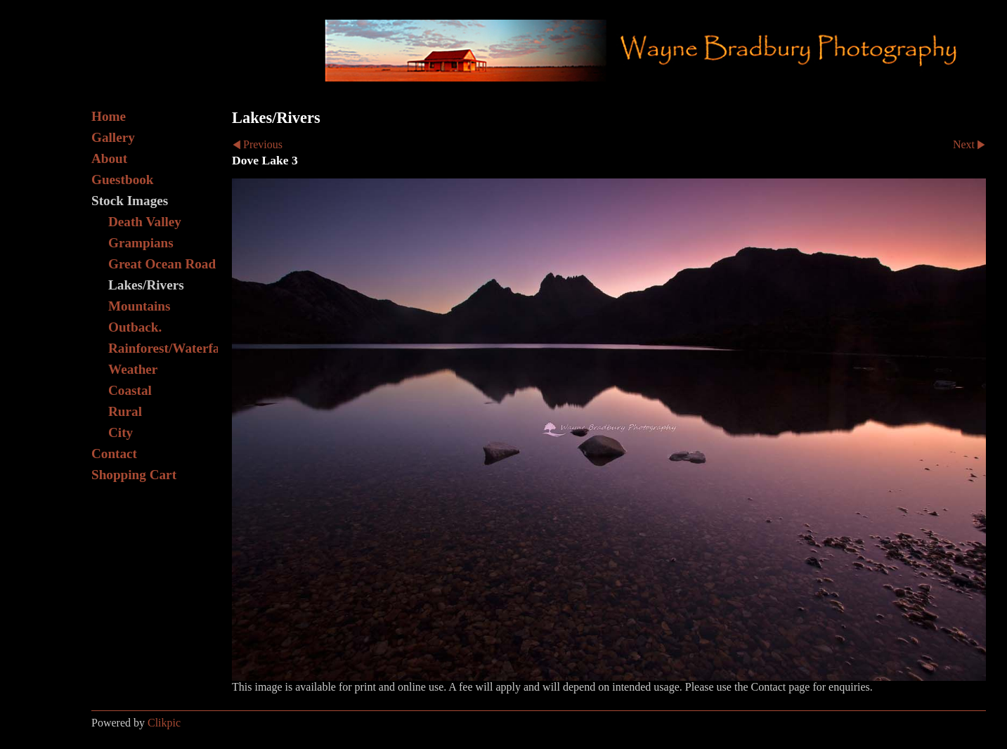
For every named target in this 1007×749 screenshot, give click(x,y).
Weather (132, 369)
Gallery (113, 137)
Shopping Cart (133, 474)
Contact (114, 453)
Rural (125, 411)
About (109, 158)
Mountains (139, 306)
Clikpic (164, 723)
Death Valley (144, 221)
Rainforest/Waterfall (163, 348)
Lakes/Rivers (146, 285)
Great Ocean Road (162, 263)
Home (108, 116)
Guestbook (122, 179)
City (120, 432)
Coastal (130, 390)
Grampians (141, 242)
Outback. (135, 327)
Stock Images (129, 200)
